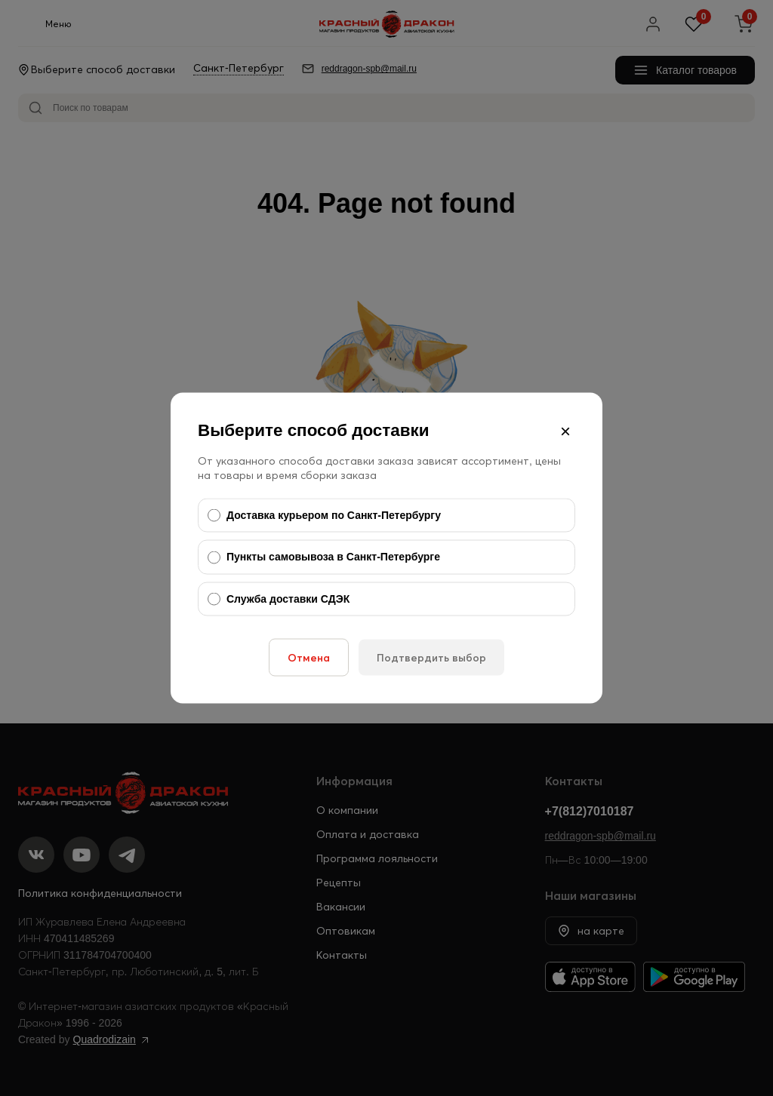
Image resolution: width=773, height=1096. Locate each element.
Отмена (309, 658)
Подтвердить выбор (431, 658)
